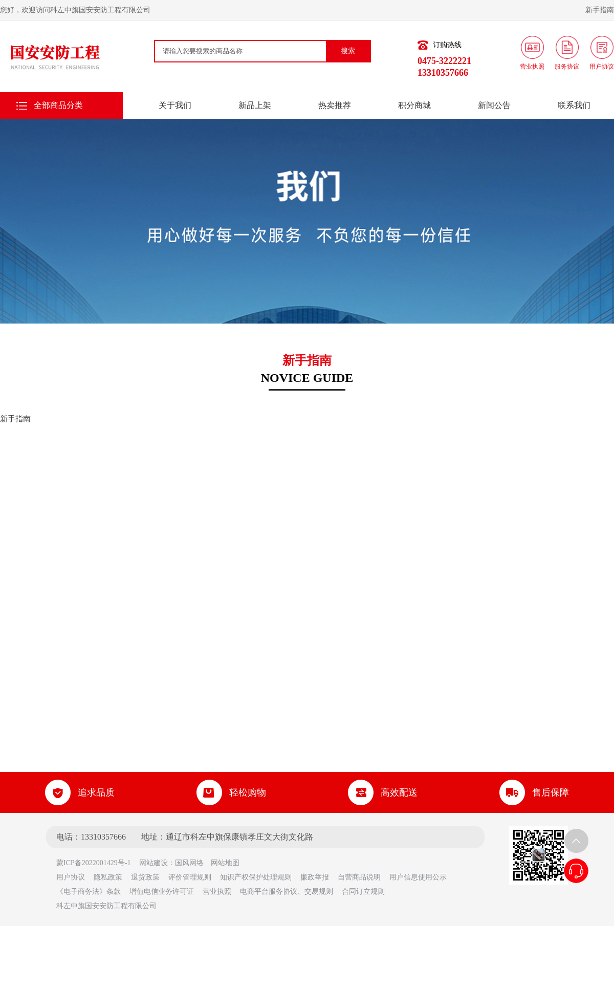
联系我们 (574, 105)
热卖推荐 (334, 105)
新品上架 (254, 105)
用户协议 (70, 877)
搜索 (348, 51)
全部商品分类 (58, 105)
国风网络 (189, 863)
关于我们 (175, 105)
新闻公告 (494, 105)
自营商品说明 (359, 877)
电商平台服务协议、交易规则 (286, 891)
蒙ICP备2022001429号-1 (97, 863)
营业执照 (217, 891)
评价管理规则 (189, 877)
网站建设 (153, 863)
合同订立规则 (363, 891)
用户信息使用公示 (418, 877)
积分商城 (414, 105)
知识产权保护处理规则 (256, 877)
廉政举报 (314, 877)
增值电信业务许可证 (161, 891)
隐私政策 (108, 877)
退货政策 (145, 877)
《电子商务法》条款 (88, 891)
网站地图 (225, 863)
